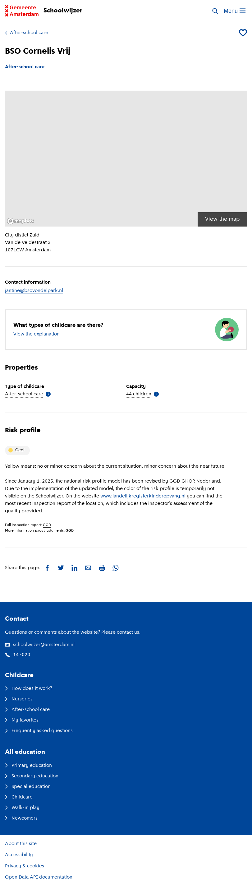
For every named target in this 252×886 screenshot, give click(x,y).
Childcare (19, 797)
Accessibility (19, 854)
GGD (47, 525)
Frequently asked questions (39, 730)
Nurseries (19, 699)
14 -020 (17, 654)
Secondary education (31, 776)
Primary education (28, 765)
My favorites (22, 720)
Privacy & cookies (24, 866)
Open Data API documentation (38, 877)
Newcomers (21, 818)
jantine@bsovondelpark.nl (34, 290)
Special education (28, 786)
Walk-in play (22, 807)
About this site (21, 843)
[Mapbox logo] (20, 221)
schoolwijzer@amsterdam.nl (40, 644)
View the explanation (36, 334)
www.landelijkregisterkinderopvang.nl (143, 496)
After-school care (26, 32)
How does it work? (28, 688)
